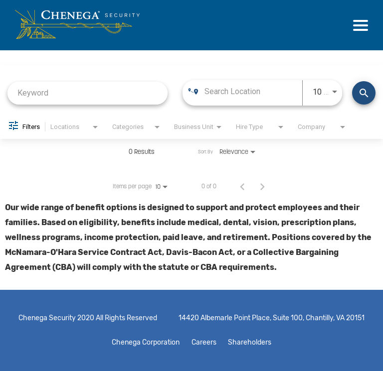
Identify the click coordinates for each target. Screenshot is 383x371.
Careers (204, 342)
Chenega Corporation (143, 342)
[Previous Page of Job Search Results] (242, 186)
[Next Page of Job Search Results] (262, 186)
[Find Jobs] (364, 93)
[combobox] (87, 93)
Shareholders (253, 342)
